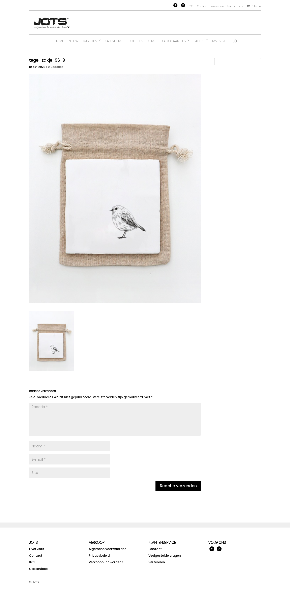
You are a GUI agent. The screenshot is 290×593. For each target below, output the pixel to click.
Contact (202, 6)
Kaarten (90, 41)
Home (59, 41)
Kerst (152, 41)
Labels (199, 41)
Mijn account (235, 6)
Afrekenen (217, 6)
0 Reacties (55, 67)
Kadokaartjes (174, 41)
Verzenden (156, 562)
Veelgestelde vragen (164, 555)
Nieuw (74, 41)
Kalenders (113, 41)
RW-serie (219, 41)
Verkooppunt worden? (106, 562)
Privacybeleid (99, 555)
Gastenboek (38, 569)
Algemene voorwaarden (107, 549)
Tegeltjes (135, 41)
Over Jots (36, 549)
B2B (191, 6)
